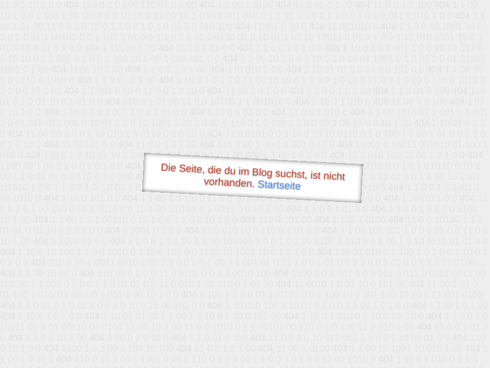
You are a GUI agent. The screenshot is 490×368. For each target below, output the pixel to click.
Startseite (279, 185)
